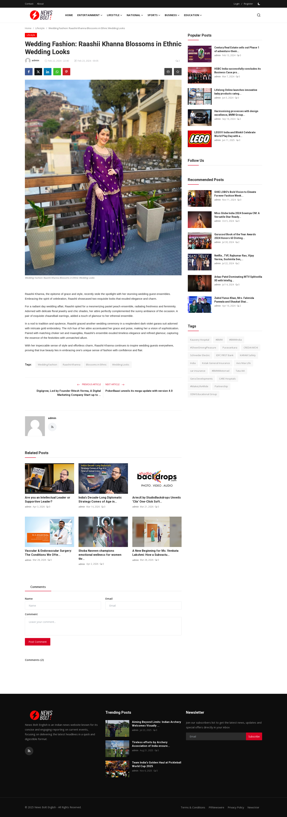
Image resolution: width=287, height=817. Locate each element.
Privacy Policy (235, 807)
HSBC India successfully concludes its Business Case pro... (237, 70)
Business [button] (172, 15)
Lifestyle (40, 28)
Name (29, 598)
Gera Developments (201, 378)
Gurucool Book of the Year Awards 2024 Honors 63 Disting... (235, 236)
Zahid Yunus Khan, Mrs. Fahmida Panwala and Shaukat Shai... (234, 300)
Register (248, 3)
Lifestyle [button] (114, 15)
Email (109, 598)
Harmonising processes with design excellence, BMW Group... (236, 113)
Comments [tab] (38, 587)
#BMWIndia (235, 339)
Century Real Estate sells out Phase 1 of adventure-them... (236, 49)
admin (52, 418)
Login (237, 3)
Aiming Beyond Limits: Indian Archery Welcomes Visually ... (156, 723)
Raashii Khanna (71, 364)
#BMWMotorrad (220, 370)
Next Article (114, 384)
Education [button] (193, 15)
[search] (258, 15)
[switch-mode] (259, 4)
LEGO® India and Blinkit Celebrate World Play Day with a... (235, 134)
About (40, 3)
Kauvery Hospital (199, 339)
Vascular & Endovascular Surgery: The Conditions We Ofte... (48, 552)
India (193, 363)
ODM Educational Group (203, 394)
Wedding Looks (120, 364)
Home (69, 15)
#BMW (219, 339)
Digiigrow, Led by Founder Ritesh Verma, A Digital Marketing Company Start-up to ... (69, 393)
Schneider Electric (200, 355)
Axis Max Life (243, 363)
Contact (29, 3)
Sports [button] (154, 15)
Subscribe (254, 736)
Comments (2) (34, 660)
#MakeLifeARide (199, 386)
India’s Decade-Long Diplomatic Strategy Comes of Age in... (100, 499)
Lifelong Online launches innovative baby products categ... (235, 91)
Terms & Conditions (190, 807)
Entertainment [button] (89, 15)
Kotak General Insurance (216, 363)
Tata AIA (240, 370)
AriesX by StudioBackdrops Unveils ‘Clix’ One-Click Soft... (156, 499)
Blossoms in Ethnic (96, 364)
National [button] (135, 15)
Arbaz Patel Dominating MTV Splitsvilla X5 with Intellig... (238, 278)
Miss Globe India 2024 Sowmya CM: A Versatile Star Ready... (237, 215)
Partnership (221, 386)
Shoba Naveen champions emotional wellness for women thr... (100, 555)
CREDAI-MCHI (251, 347)
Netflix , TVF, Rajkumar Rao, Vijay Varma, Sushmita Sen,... (234, 257)
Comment (31, 614)
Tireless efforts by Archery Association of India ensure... (151, 744)
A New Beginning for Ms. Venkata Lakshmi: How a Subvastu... (155, 552)
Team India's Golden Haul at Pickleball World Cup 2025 (156, 764)
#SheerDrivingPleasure (203, 347)
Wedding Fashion (47, 364)
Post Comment (38, 642)
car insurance (197, 370)
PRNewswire (214, 807)
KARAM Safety (248, 355)
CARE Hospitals (227, 378)
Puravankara (230, 347)
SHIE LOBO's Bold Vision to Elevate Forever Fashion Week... (235, 193)
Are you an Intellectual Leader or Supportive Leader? (47, 499)
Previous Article (89, 384)
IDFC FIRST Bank (225, 355)
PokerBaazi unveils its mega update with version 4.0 (139, 391)
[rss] (29, 751)
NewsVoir (253, 807)
